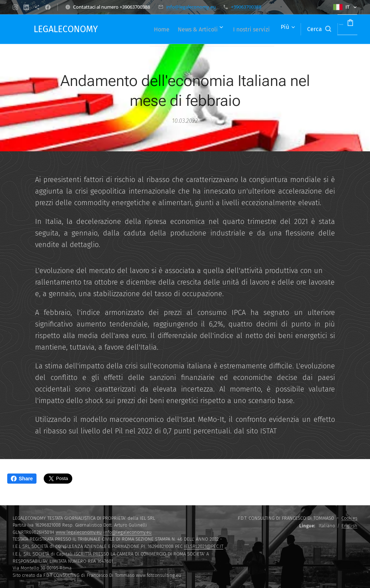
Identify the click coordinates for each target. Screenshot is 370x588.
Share (22, 478)
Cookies (349, 518)
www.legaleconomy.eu (79, 532)
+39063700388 (246, 7)
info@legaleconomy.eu (191, 7)
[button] (297, 29)
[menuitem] (180, 29)
